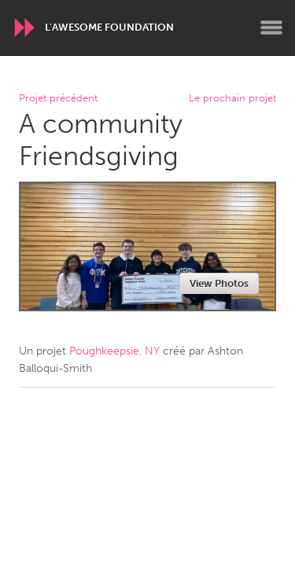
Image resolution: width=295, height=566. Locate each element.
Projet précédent (58, 99)
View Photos (219, 283)
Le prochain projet (232, 99)
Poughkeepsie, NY (114, 351)
